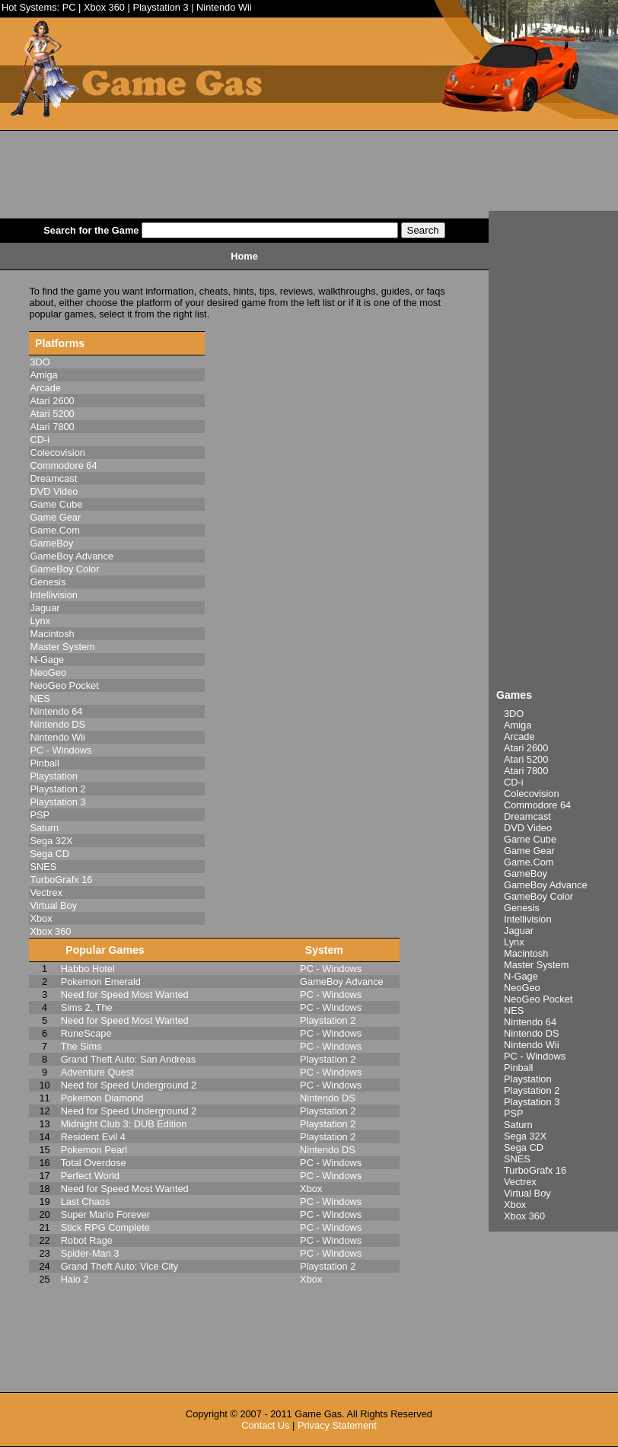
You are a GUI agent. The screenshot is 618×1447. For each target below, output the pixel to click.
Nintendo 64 (530, 1022)
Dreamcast (527, 816)
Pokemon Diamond (102, 1098)
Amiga (517, 725)
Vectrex (520, 1181)
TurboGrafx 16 (535, 1170)
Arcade (519, 736)
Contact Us (265, 1425)
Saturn (518, 1124)
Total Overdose (93, 1162)
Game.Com (528, 862)
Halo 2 (75, 1279)
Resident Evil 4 (93, 1137)
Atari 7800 (526, 770)
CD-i (514, 782)
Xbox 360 (104, 7)
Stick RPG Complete (105, 1227)
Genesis (522, 907)
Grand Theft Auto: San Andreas (128, 1059)
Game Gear (529, 850)
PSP (514, 1113)
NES (514, 1010)
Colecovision (531, 793)
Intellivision (528, 919)
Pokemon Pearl (94, 1149)
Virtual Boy (527, 1193)
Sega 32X (525, 1136)
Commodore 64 (537, 805)
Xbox (515, 1204)
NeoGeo (522, 987)
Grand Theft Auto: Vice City (120, 1266)
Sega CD (523, 1147)
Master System (536, 965)
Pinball (518, 1067)
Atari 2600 (526, 748)
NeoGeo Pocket (538, 999)
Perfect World (90, 1175)
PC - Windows (534, 1056)
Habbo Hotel (88, 968)
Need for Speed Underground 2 (129, 1085)
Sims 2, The (87, 1007)
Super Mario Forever (105, 1214)
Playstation (528, 1079)
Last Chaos (85, 1201)
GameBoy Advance (546, 885)
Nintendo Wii (224, 7)
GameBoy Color (538, 896)
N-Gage (521, 976)
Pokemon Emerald (101, 981)
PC (69, 7)
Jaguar (519, 930)
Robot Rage (87, 1240)
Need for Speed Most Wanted (125, 994)
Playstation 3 (160, 7)
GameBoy (525, 873)
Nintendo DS (531, 1033)
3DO (514, 713)
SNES (517, 1159)
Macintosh (526, 953)
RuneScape (86, 1033)
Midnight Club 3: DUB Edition (124, 1124)
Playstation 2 (531, 1090)
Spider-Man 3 (90, 1253)
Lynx (514, 942)
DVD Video (528, 827)
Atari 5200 (526, 759)
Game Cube (530, 839)
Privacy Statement (337, 1425)
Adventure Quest (97, 1072)
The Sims (81, 1046)
